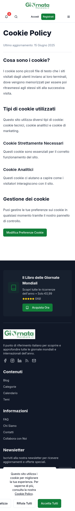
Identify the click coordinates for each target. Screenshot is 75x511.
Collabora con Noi (15, 438)
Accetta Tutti (49, 503)
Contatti (8, 432)
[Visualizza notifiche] (6, 17)
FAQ (6, 419)
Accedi (35, 16)
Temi (6, 399)
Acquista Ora (37, 307)
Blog (6, 380)
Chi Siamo (10, 425)
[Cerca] (16, 17)
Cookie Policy (24, 493)
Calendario (10, 393)
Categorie (9, 386)
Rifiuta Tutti (24, 503)
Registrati (48, 16)
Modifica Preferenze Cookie (25, 232)
